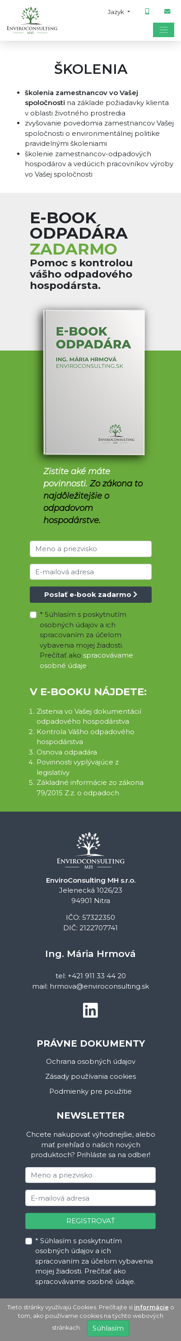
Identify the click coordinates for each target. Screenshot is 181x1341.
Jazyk (116, 11)
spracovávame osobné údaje (84, 1281)
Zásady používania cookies (90, 1076)
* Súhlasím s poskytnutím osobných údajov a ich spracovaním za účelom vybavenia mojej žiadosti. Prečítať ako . (86, 640)
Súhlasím (108, 1328)
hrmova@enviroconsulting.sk (99, 986)
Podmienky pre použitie (90, 1091)
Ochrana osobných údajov (90, 1061)
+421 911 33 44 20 (97, 975)
